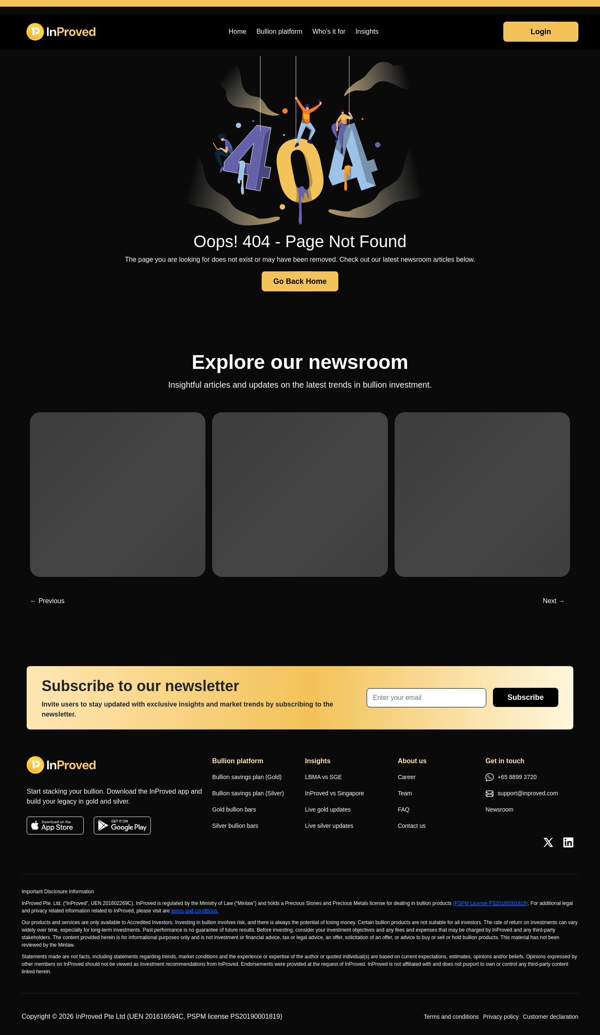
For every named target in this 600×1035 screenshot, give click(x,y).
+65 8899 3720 (511, 778)
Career (407, 777)
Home (238, 31)
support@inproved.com (521, 794)
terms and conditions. (194, 911)
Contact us (412, 825)
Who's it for (329, 31)
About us (412, 760)
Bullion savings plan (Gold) (247, 777)
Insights (366, 31)
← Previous (47, 600)
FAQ (404, 809)
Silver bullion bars (235, 825)
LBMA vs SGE (323, 777)
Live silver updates (329, 825)
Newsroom (499, 809)
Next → (554, 600)
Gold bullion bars (234, 809)
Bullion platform (279, 31)
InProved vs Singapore (334, 793)
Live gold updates (328, 809)
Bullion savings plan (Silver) (248, 793)
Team (405, 793)
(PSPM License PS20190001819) (490, 903)
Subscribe (526, 697)
